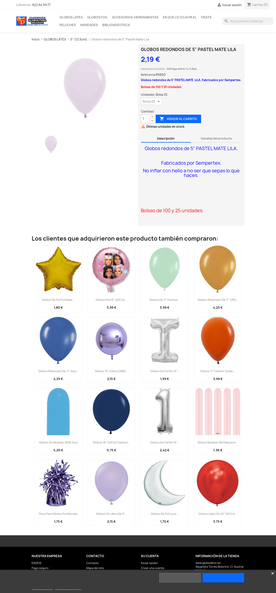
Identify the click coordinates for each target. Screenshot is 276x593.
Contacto (92, 563)
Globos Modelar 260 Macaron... (217, 442)
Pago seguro (40, 568)
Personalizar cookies (68, 588)
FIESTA (206, 17)
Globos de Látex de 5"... (111, 514)
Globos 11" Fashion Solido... (217, 371)
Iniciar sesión (149, 563)
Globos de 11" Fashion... (164, 300)
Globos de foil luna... (164, 514)
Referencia (148, 74)
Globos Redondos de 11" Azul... (58, 371)
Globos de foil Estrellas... (58, 300)
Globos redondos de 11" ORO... (218, 300)
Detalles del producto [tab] (216, 139)
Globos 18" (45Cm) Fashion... (111, 442)
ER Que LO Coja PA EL (180, 17)
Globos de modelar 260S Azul (58, 442)
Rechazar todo (180, 578)
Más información (42, 588)
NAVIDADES (89, 25)
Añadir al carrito (178, 118)
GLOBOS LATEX (71, 17)
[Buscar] (248, 21)
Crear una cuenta (152, 568)
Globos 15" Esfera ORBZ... (111, 371)
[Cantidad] (145, 119)
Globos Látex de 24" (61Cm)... (217, 514)
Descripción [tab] (166, 139)
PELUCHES (67, 25)
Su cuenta (150, 556)
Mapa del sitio (95, 568)
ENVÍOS (36, 563)
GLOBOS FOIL (97, 17)
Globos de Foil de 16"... (164, 371)
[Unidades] (151, 101)
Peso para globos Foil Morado (58, 514)
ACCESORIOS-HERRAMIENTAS (135, 17)
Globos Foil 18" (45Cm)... (111, 300)
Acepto (223, 578)
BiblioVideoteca (116, 25)
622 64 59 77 (41, 5)
